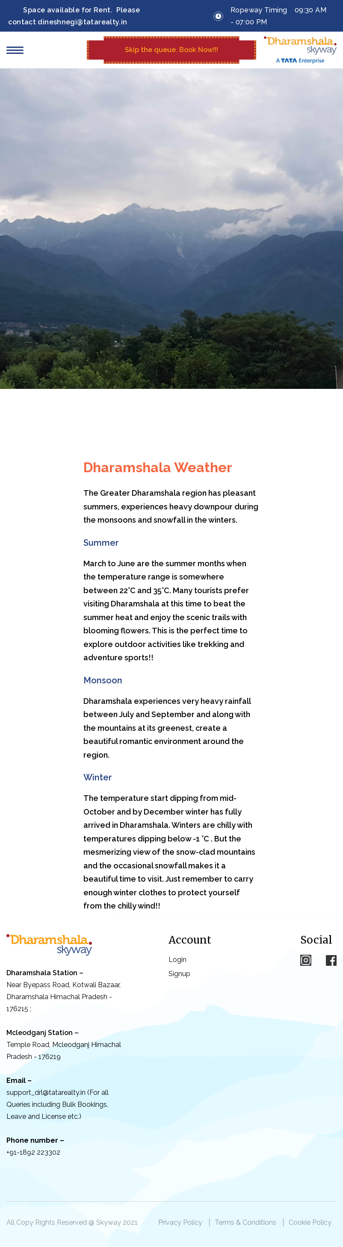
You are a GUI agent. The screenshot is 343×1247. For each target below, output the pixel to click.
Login (177, 960)
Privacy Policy (180, 1222)
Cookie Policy (310, 1222)
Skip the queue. (171, 50)
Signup (179, 974)
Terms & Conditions (245, 1222)
